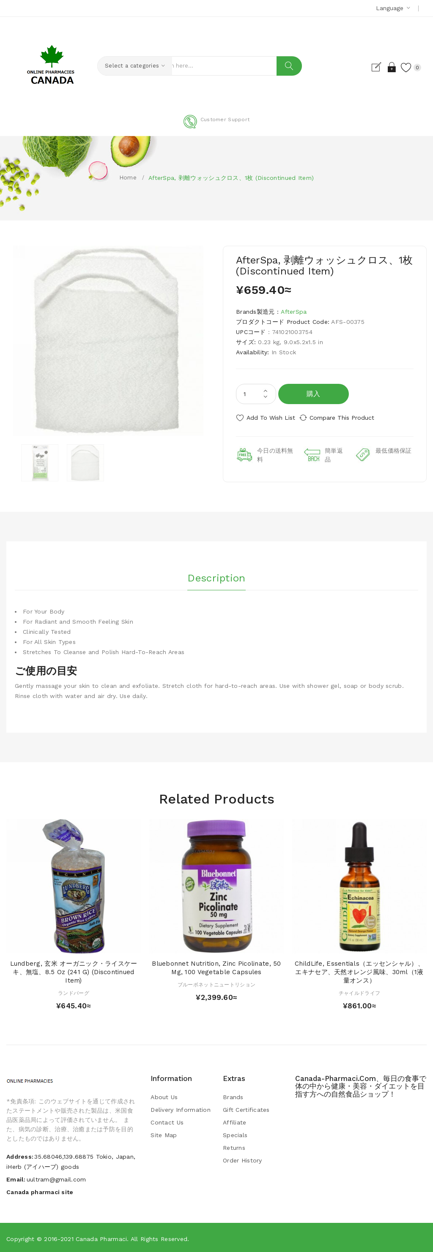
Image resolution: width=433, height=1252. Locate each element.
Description (216, 574)
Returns (234, 1146)
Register (369, 67)
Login (383, 67)
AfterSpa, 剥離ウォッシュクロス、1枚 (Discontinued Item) (231, 177)
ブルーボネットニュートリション (216, 983)
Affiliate (235, 1121)
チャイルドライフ (359, 991)
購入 (314, 394)
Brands (233, 1095)
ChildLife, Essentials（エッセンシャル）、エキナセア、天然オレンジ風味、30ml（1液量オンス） (359, 971)
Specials (235, 1133)
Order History (242, 1159)
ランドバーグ (73, 991)
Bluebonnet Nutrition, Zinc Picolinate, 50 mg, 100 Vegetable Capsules (216, 967)
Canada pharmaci (101, 1237)
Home (128, 177)
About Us (164, 1095)
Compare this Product (350, 417)
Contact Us (167, 1121)
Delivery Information (181, 1108)
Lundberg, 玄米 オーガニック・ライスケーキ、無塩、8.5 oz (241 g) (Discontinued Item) (73, 971)
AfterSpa (294, 311)
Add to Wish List (271, 417)
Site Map (164, 1133)
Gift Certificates (246, 1108)
